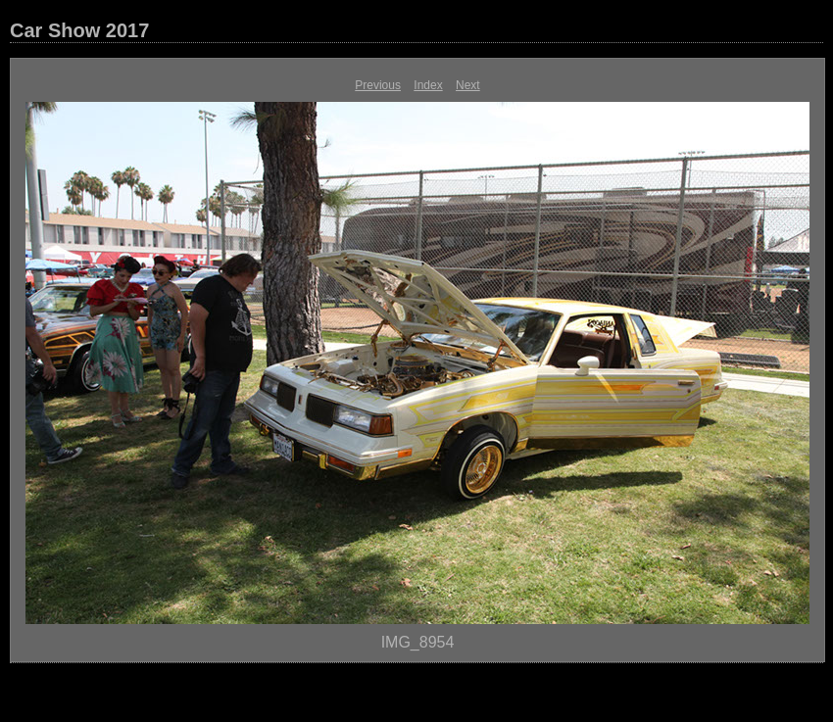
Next (468, 85)
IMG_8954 (418, 642)
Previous (378, 85)
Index (428, 85)
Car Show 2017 (79, 30)
